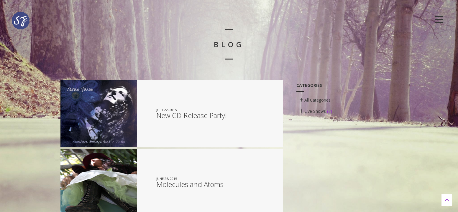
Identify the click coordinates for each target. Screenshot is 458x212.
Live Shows (315, 111)
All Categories (315, 100)
